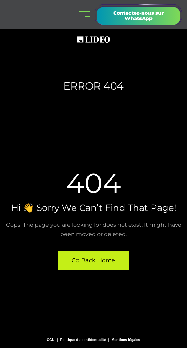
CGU (51, 340)
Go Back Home (93, 260)
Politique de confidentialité (83, 340)
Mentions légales (126, 340)
